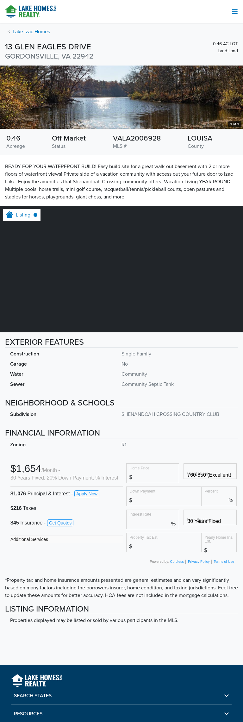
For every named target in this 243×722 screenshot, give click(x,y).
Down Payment (142, 491)
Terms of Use (224, 561)
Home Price (140, 468)
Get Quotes (60, 522)
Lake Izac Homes (31, 31)
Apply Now (86, 493)
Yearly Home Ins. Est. (219, 539)
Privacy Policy (198, 561)
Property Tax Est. (144, 537)
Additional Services (29, 539)
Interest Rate (141, 514)
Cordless (177, 561)
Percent (211, 491)
